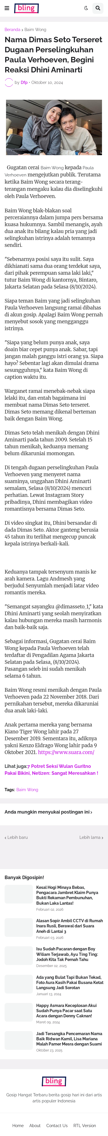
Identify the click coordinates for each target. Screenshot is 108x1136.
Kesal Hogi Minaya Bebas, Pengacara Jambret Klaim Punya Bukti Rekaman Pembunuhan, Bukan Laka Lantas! (67, 895)
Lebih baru (17, 837)
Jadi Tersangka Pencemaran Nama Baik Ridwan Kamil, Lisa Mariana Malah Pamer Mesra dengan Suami (69, 1038)
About (35, 1125)
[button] (7, 8)
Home (18, 1125)
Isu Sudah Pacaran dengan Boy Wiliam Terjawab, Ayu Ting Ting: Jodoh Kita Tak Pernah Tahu (67, 954)
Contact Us (57, 1125)
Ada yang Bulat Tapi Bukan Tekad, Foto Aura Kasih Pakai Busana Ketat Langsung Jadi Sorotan (69, 982)
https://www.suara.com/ (66, 752)
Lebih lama (90, 837)
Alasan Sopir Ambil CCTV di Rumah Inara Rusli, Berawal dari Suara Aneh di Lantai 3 (69, 925)
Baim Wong (35, 30)
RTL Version (84, 1125)
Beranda (12, 30)
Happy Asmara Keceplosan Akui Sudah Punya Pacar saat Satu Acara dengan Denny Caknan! (66, 1010)
